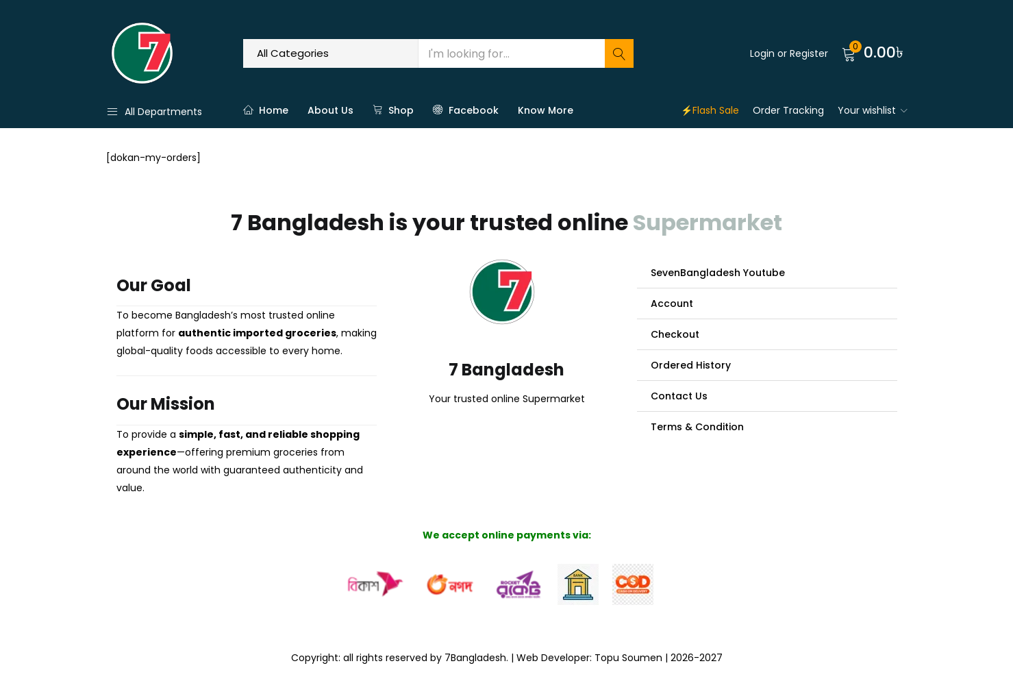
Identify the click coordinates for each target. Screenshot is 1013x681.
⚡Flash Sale (710, 110)
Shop (393, 110)
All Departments (154, 112)
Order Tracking (788, 110)
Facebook (466, 110)
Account (672, 303)
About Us (330, 110)
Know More (545, 110)
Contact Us (679, 396)
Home (265, 110)
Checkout (675, 334)
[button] (875, 53)
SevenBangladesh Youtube (718, 273)
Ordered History (691, 365)
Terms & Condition (697, 427)
